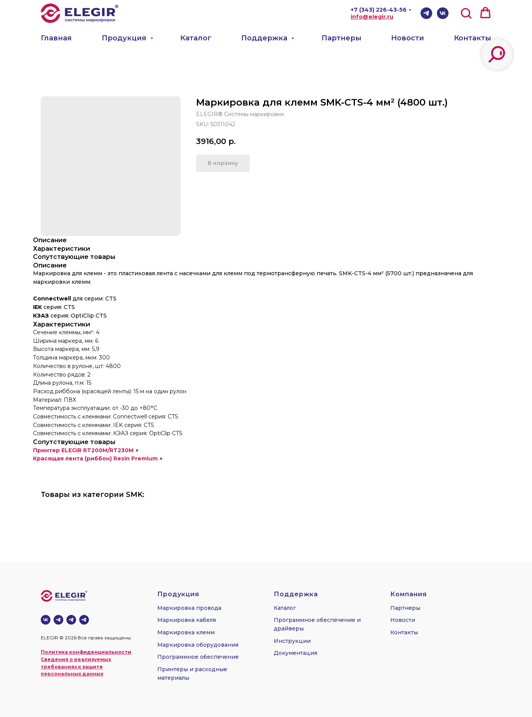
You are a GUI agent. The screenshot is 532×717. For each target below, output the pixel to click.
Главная (56, 38)
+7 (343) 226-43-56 (379, 9)
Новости (407, 38)
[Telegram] (426, 13)
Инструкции (292, 640)
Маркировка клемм (186, 632)
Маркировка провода (189, 607)
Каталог (195, 38)
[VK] (443, 13)
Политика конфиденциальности (86, 652)
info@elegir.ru (372, 16)
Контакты (472, 38)
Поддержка (265, 38)
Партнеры (342, 38)
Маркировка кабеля (186, 619)
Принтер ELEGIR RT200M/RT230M (83, 450)
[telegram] (71, 620)
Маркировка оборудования (197, 644)
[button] (466, 13)
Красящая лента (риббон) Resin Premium (95, 458)
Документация (295, 652)
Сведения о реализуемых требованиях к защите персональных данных (76, 666)
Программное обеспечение (198, 656)
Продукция (125, 38)
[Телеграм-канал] (58, 620)
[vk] (45, 620)
